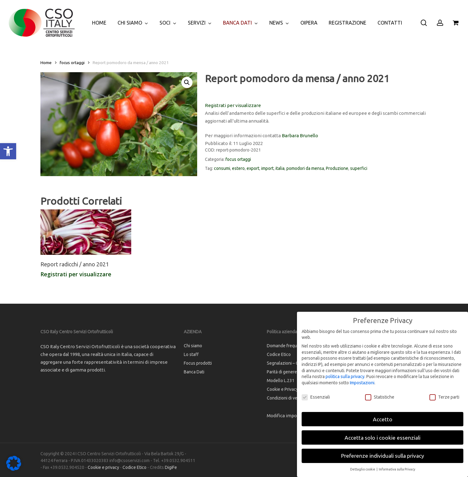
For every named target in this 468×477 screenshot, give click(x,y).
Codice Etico (134, 467)
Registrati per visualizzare (233, 105)
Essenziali (316, 397)
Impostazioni (362, 382)
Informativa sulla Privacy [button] (397, 469)
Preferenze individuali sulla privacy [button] (382, 456)
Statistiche (379, 397)
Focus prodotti (198, 363)
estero (238, 168)
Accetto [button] (382, 419)
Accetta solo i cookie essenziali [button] (382, 438)
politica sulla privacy (345, 376)
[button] (8, 151)
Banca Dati (194, 371)
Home (46, 62)
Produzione (337, 168)
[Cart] (455, 22)
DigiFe (171, 467)
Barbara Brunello (300, 135)
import (267, 168)
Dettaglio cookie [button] (363, 469)
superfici (358, 168)
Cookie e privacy (103, 467)
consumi (222, 168)
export (253, 168)
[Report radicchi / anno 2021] (85, 232)
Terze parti (444, 397)
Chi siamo (193, 345)
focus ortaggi (72, 62)
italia (280, 168)
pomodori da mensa (305, 168)
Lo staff (191, 354)
